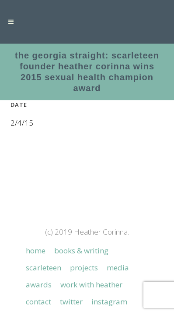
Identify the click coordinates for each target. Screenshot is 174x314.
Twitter (71, 279)
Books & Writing (81, 228)
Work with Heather (91, 262)
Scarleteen (43, 245)
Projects (84, 245)
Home (35, 228)
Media (118, 245)
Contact (38, 279)
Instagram (109, 279)
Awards (39, 262)
